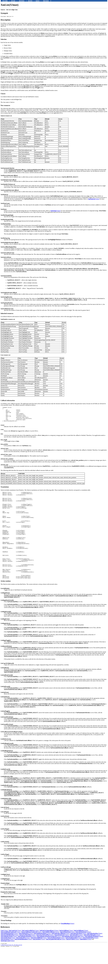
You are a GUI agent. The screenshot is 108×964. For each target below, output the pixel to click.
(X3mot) (93, 199)
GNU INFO (30, 0)
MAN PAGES (21, 0)
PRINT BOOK (46, 0)
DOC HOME (5, 0)
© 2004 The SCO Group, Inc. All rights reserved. (11, 962)
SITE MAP (13, 0)
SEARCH (37, 0)
